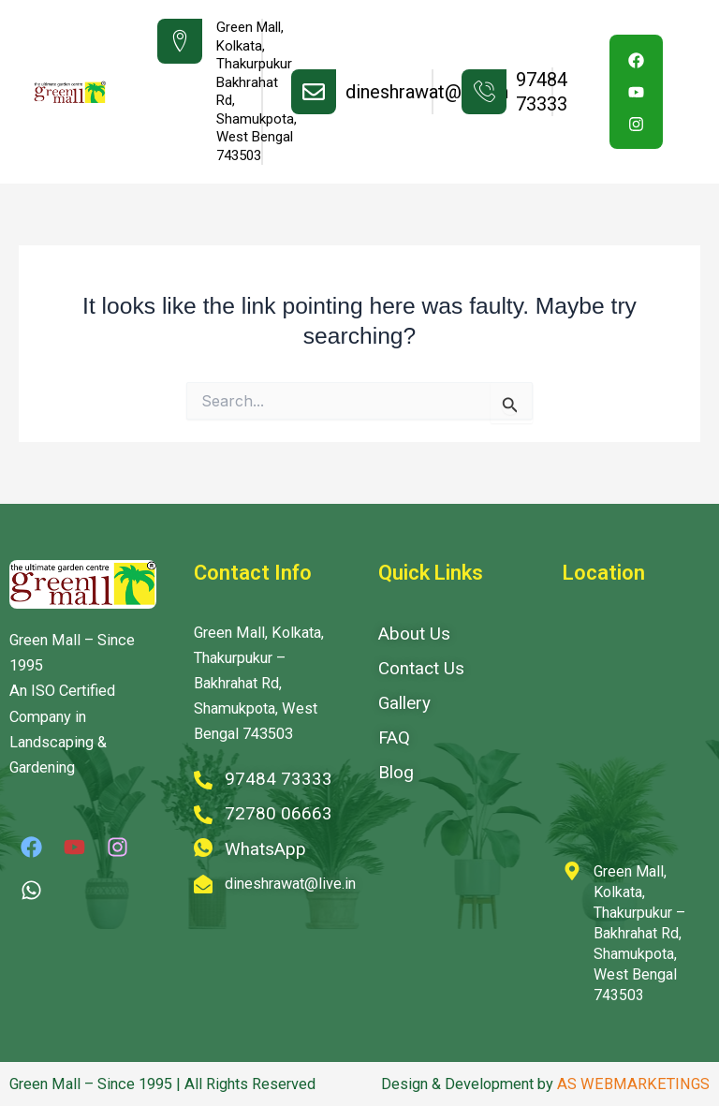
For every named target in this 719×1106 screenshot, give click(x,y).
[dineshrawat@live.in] (313, 91)
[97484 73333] (484, 91)
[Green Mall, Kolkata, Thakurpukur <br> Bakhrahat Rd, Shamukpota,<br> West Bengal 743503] (179, 41)
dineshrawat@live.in (426, 92)
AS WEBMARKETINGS (633, 1084)
